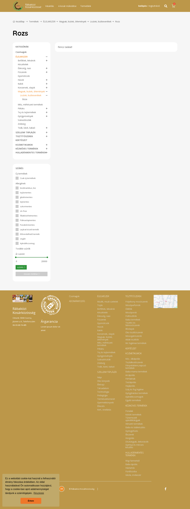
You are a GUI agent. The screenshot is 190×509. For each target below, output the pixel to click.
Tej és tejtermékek (27, 112)
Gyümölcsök (24, 76)
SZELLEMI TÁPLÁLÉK (26, 132)
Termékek (34, 21)
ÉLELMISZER (49, 21)
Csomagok (21, 52)
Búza (24, 99)
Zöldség (22, 123)
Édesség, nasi (24, 68)
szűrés (21, 267)
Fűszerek (22, 72)
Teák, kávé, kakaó (26, 127)
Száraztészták (24, 120)
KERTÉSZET (21, 140)
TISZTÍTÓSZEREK (24, 136)
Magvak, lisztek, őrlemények (72, 21)
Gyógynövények (25, 116)
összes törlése (31, 274)
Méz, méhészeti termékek (30, 104)
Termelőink (85, 6)
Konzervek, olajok (26, 87)
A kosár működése (67, 6)
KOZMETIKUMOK (24, 144)
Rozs (117, 21)
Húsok (21, 79)
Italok (20, 83)
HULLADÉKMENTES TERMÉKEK (31, 152)
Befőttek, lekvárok (26, 60)
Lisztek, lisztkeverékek (100, 21)
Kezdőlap (18, 21)
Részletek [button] (39, 493)
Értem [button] (31, 501)
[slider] (15, 257)
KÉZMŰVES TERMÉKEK (27, 148)
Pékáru (21, 108)
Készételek (23, 64)
